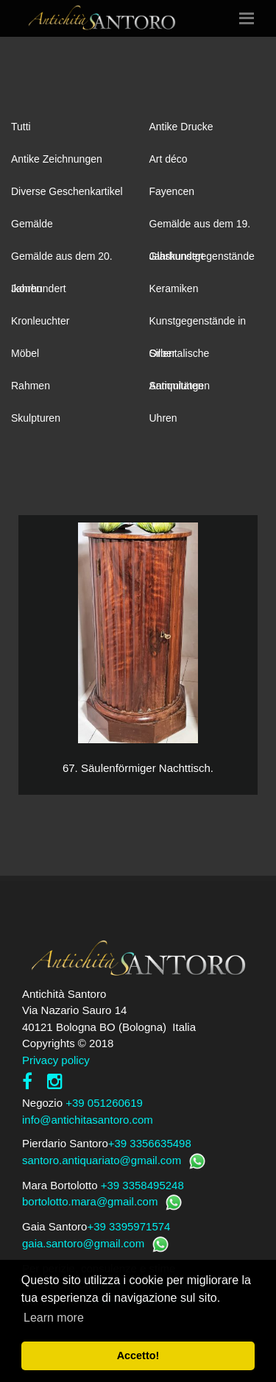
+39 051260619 (104, 1102)
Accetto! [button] (138, 1355)
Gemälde (32, 224)
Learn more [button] (54, 1317)
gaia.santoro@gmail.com (83, 1243)
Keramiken (174, 288)
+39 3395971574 (128, 1226)
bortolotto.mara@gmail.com (90, 1201)
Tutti (21, 126)
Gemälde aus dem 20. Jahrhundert (62, 261)
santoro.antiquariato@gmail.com (101, 1160)
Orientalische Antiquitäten (179, 358)
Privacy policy (56, 1060)
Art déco (168, 159)
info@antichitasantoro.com (87, 1119)
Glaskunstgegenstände (202, 256)
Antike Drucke (181, 126)
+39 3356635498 (149, 1143)
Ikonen (26, 288)
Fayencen (171, 191)
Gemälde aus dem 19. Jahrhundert (200, 229)
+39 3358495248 (142, 1185)
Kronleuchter (40, 321)
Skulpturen (35, 418)
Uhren (163, 418)
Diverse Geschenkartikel (67, 191)
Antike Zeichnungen (56, 159)
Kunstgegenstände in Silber (198, 326)
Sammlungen (179, 385)
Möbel (25, 353)
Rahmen (30, 385)
